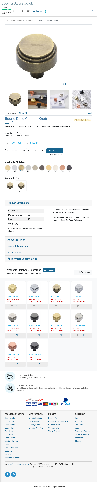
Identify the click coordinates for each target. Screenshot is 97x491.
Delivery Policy (54, 424)
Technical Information (83, 431)
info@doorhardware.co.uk (18, 464)
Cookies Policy (54, 428)
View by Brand (34, 424)
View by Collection (36, 428)
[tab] (48, 203)
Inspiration (79, 438)
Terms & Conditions (56, 431)
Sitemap (78, 441)
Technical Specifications (22, 258)
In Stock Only (84, 272)
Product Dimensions (18, 202)
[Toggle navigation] (93, 3)
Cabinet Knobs (16, 20)
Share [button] (23, 113)
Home (77, 418)
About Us (78, 421)
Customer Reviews (82, 434)
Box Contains (15, 252)
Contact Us (79, 424)
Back (89, 113)
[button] (90, 56)
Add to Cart (54, 150)
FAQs (77, 428)
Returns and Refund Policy (58, 421)
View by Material (35, 418)
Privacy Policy (53, 418)
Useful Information (18, 245)
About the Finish (16, 239)
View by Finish (34, 421)
